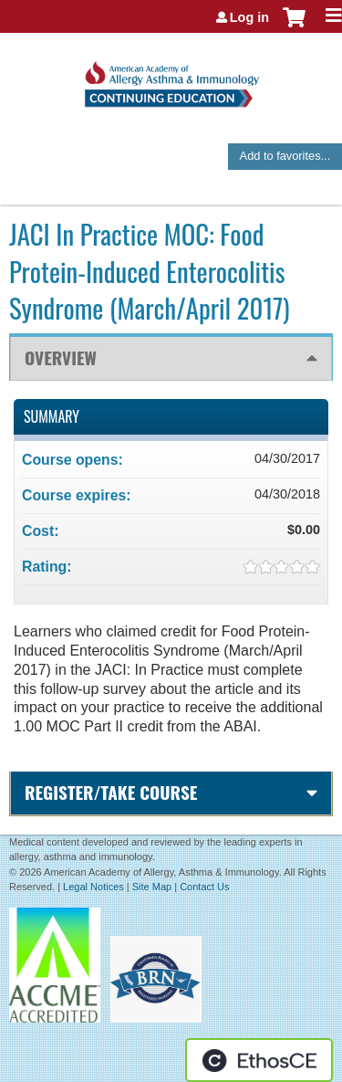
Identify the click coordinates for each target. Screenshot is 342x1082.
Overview (61, 357)
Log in (249, 17)
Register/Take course (111, 792)
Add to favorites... (285, 156)
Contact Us (204, 886)
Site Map (151, 886)
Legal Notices (93, 886)
